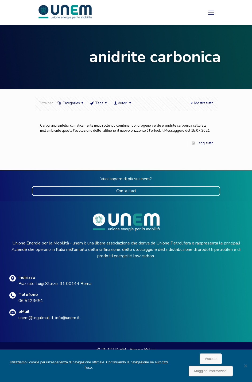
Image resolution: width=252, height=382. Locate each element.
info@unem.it (67, 318)
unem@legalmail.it (35, 318)
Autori (122, 103)
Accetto (210, 359)
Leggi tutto (205, 143)
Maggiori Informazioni (210, 371)
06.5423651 (30, 301)
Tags (99, 103)
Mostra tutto (201, 103)
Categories (71, 103)
